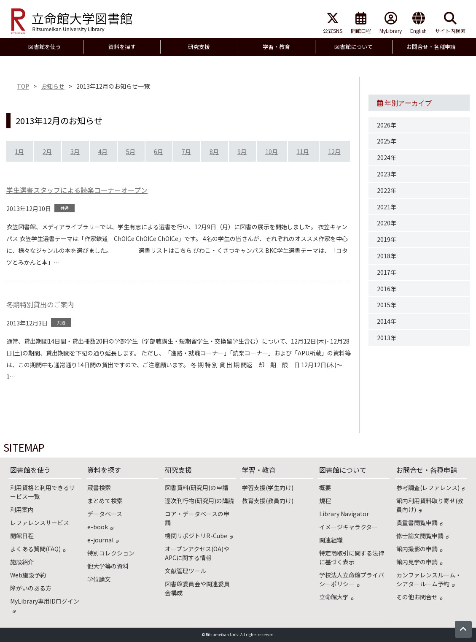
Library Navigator (344, 513)
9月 (242, 151)
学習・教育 (259, 470)
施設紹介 (22, 562)
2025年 (386, 141)
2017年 (386, 272)
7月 (186, 151)
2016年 (386, 288)
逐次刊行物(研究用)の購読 (199, 500)
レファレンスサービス (39, 522)
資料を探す (104, 470)
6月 (158, 151)
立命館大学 (336, 597)
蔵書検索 (99, 487)
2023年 (386, 174)
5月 (130, 151)
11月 (302, 151)
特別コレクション (110, 553)
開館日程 (361, 23)
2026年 (386, 125)
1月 (19, 151)
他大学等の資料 (108, 566)
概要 (325, 487)
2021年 (386, 207)
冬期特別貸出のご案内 (40, 304)
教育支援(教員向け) (267, 500)
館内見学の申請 (419, 562)
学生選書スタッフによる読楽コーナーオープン (77, 190)
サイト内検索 (450, 23)
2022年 (386, 190)
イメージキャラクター (348, 527)
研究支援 (178, 470)
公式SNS (332, 23)
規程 (325, 500)
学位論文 (99, 579)
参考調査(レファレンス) (430, 487)
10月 (271, 151)
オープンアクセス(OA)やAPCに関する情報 (197, 553)
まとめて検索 (105, 500)
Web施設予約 (28, 575)
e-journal (103, 540)
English (418, 23)
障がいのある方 (30, 588)
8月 (214, 151)
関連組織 (331, 540)
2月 (47, 151)
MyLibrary (390, 23)
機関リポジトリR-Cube (199, 535)
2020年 (386, 223)
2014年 (386, 321)
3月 (75, 151)
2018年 (386, 256)
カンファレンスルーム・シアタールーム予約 (428, 579)
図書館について (342, 470)
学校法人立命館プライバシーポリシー (351, 579)
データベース (104, 513)
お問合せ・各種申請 (426, 470)
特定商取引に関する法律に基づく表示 (351, 557)
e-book (100, 527)
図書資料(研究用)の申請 (196, 487)
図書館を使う (30, 470)
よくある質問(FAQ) (38, 548)
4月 (103, 151)
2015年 (386, 305)
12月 (334, 151)
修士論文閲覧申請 (422, 535)
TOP (23, 86)
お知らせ (53, 86)
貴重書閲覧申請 (419, 522)
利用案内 (22, 509)
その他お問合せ (419, 597)
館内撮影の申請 (419, 548)
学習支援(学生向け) (267, 487)
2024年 (386, 157)
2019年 (386, 239)
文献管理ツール (185, 570)
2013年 (386, 337)
